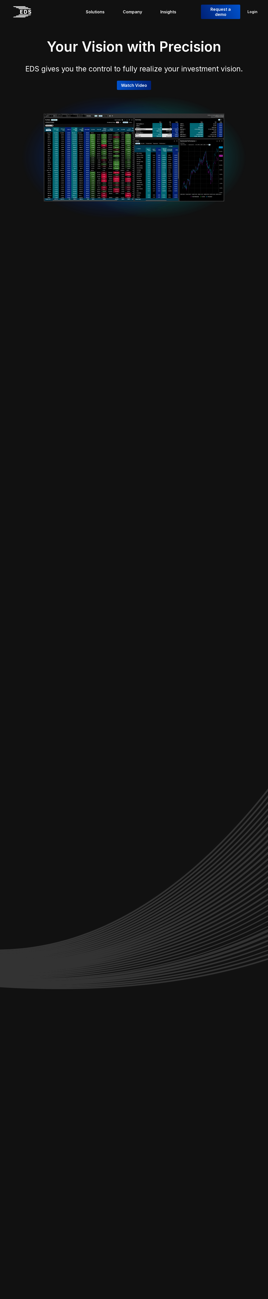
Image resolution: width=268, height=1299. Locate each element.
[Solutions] (98, 12)
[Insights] (171, 12)
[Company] (135, 12)
